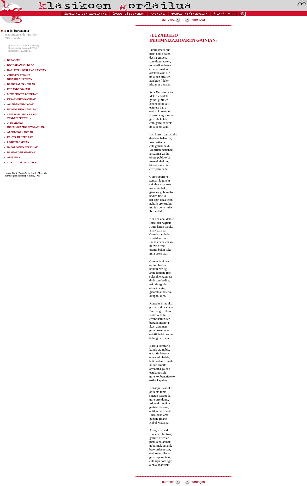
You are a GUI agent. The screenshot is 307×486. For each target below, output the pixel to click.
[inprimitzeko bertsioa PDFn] (22, 48)
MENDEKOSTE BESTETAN (22, 94)
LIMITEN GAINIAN (18, 142)
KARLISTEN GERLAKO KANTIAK (26, 70)
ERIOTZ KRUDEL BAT (20, 137)
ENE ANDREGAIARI (18, 89)
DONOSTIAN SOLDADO (20, 65)
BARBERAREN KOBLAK (21, 84)
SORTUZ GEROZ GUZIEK (21, 162)
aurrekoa (171, 19)
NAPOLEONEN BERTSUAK (22, 147)
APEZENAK (14, 157)
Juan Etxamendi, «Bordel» (21, 34)
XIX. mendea (13, 38)
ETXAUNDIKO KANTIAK (21, 99)
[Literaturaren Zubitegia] (20, 50)
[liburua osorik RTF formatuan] (23, 45)
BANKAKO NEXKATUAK (21, 152)
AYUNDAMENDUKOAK (20, 104)
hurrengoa (195, 19)
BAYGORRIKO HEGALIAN (22, 109)
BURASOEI (13, 60)
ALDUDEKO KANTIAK (20, 132)
